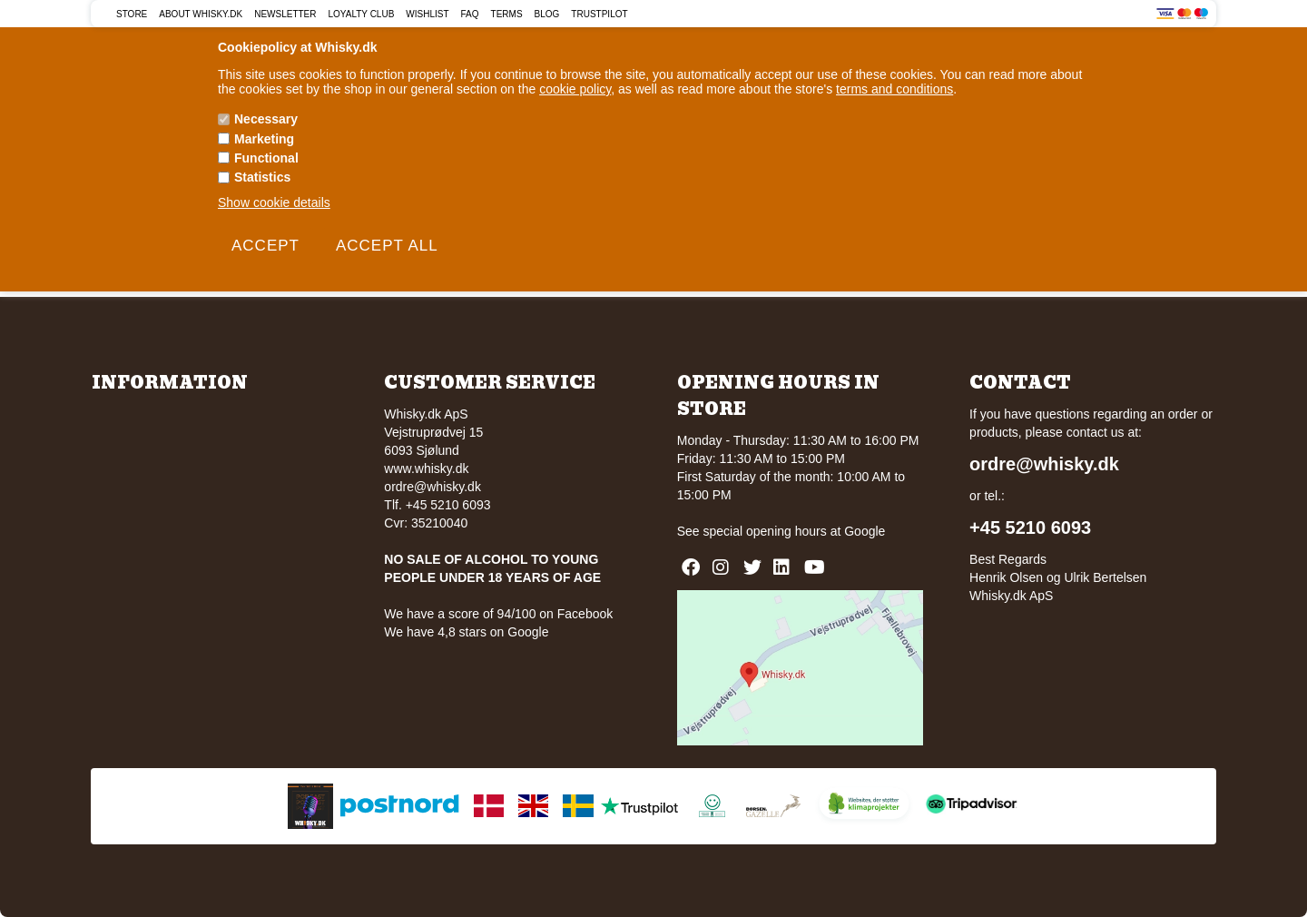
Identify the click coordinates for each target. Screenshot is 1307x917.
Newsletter (285, 14)
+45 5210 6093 (1030, 527)
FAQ (470, 14)
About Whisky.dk (200, 14)
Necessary (266, 119)
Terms (507, 14)
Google (864, 531)
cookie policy (575, 89)
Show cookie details (274, 202)
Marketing (264, 139)
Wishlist (427, 14)
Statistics (262, 177)
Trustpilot (599, 14)
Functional (266, 158)
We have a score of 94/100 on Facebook (498, 613)
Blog (547, 14)
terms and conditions (894, 89)
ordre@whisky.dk (432, 486)
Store (131, 14)
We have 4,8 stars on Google (466, 632)
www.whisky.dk (426, 468)
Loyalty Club (362, 14)
